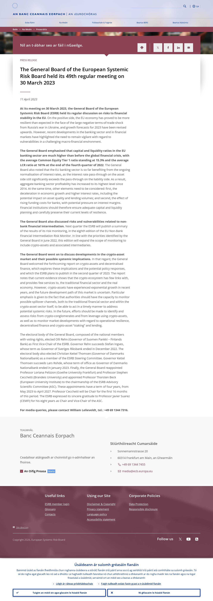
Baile (15, 29)
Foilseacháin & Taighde (102, 22)
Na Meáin (63, 22)
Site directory (22, 527)
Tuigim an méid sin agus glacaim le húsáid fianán (59, 592)
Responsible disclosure (143, 509)
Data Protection (138, 504)
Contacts (50, 514)
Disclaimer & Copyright (101, 504)
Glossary (50, 509)
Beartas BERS (142, 22)
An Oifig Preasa (35, 471)
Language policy (97, 514)
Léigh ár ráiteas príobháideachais (74, 583)
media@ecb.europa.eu (137, 471)
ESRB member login (57, 504)
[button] (190, 6)
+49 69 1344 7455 (133, 464)
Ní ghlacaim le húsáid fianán (154, 592)
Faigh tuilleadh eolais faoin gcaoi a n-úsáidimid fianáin (131, 583)
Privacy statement (98, 509)
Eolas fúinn (30, 22)
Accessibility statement (101, 519)
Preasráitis (41, 29)
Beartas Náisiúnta (180, 22)
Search (184, 6)
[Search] (167, 6)
